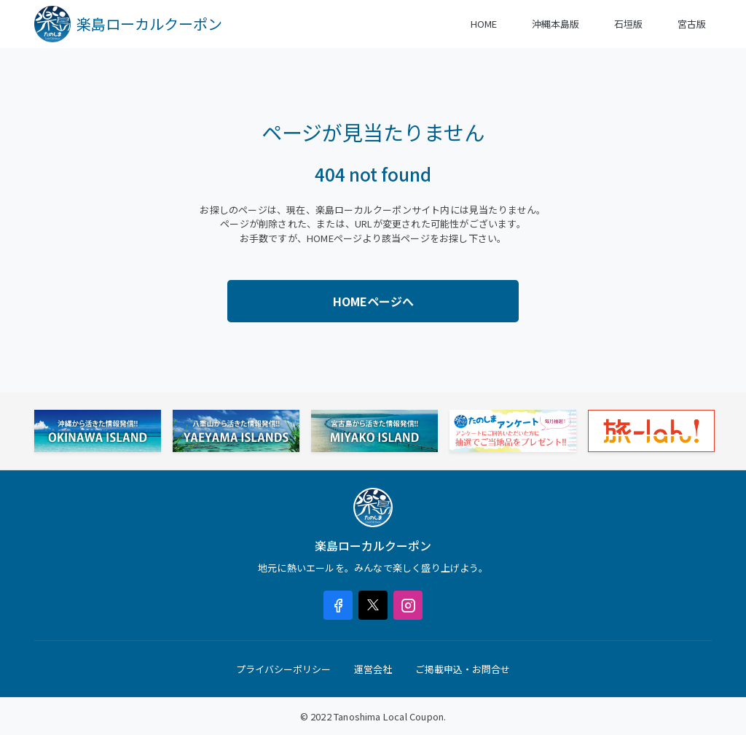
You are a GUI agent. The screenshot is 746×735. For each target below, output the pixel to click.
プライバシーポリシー (283, 669)
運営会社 (373, 669)
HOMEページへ (373, 301)
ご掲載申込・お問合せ (462, 669)
